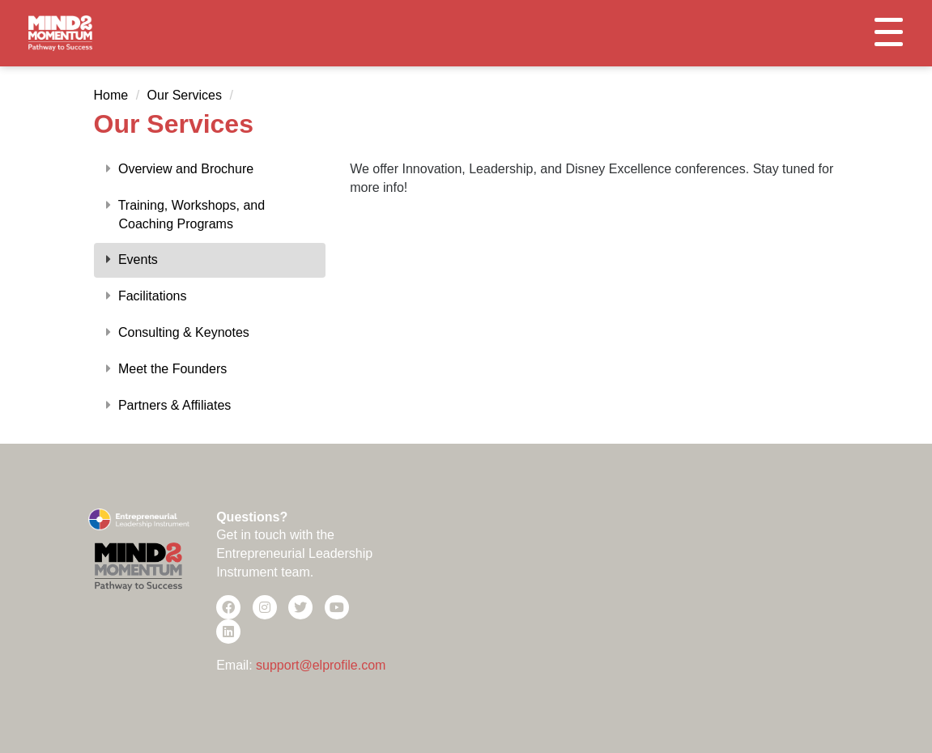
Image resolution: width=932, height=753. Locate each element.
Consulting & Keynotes (177, 332)
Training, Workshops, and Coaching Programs (186, 214)
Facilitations (146, 296)
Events (132, 259)
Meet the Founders (167, 369)
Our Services (184, 95)
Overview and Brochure (180, 169)
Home (111, 95)
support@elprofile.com (320, 665)
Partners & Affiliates (169, 405)
